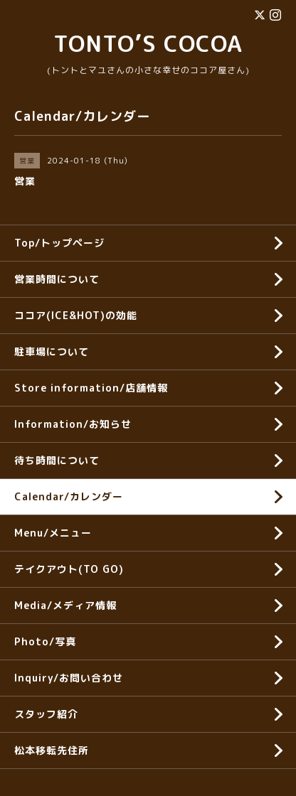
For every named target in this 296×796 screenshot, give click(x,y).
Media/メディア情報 (65, 605)
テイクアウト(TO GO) (69, 569)
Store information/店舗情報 (91, 387)
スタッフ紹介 (46, 714)
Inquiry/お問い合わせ (68, 677)
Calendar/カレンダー (68, 496)
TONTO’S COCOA (148, 43)
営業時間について (57, 279)
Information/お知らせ (73, 424)
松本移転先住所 (51, 750)
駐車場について (51, 351)
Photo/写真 (45, 641)
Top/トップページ (59, 242)
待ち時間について (57, 460)
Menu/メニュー (53, 532)
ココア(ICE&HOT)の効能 (75, 315)
